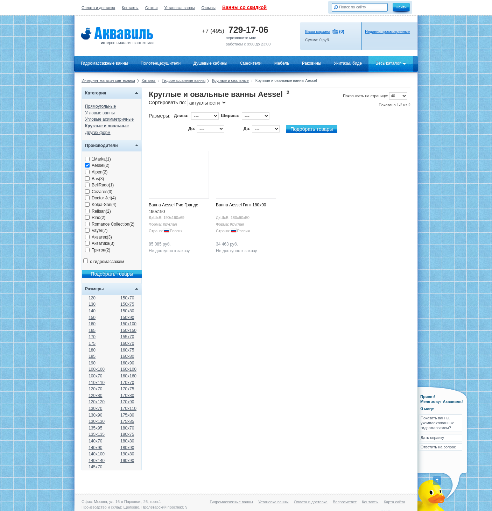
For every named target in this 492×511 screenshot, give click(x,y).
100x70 (95, 376)
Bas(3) (94, 178)
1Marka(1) (98, 159)
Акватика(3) (99, 243)
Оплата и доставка (98, 8)
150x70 (127, 298)
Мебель (281, 63)
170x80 (127, 395)
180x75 (127, 434)
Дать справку (432, 437)
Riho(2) (95, 217)
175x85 (127, 421)
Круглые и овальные (230, 80)
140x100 (97, 454)
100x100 (97, 369)
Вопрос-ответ (345, 502)
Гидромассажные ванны (104, 63)
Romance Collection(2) (109, 224)
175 (92, 343)
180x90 (127, 447)
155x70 (127, 336)
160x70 (127, 343)
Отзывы (209, 8)
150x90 (127, 317)
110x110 (97, 382)
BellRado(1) (99, 185)
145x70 (95, 466)
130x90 (95, 415)
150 (92, 317)
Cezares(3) (98, 191)
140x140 (97, 460)
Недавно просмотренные (387, 31)
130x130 (97, 421)
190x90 (127, 460)
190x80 (127, 454)
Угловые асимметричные (109, 119)
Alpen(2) (96, 172)
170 (92, 336)
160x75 (127, 350)
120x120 (97, 401)
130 (92, 304)
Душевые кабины (210, 63)
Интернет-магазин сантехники (108, 80)
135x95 (95, 428)
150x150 (128, 330)
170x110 (128, 408)
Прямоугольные (100, 106)
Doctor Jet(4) (100, 198)
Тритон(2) (97, 250)
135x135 (97, 434)
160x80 (127, 356)
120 (92, 298)
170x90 (127, 401)
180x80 (127, 441)
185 (92, 356)
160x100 (128, 369)
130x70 (95, 408)
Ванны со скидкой (244, 7)
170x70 (127, 382)
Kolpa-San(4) (101, 204)
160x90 (127, 363)
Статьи (151, 8)
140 (92, 310)
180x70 (127, 428)
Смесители (251, 63)
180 (92, 350)
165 (92, 330)
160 (92, 323)
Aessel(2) (97, 165)
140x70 (95, 441)
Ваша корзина (317, 31)
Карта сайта (394, 502)
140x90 (95, 447)
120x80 (95, 395)
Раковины (311, 63)
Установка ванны (179, 8)
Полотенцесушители (161, 63)
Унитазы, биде (348, 63)
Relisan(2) (98, 211)
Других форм (98, 132)
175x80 (127, 415)
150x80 (127, 310)
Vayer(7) (96, 230)
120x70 (95, 388)
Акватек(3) (98, 237)
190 (92, 363)
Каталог (149, 80)
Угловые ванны (100, 113)
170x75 (127, 388)
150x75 (127, 304)
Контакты (130, 8)
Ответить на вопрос (438, 447)
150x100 (128, 323)
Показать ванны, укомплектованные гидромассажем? (438, 423)
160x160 (128, 376)
